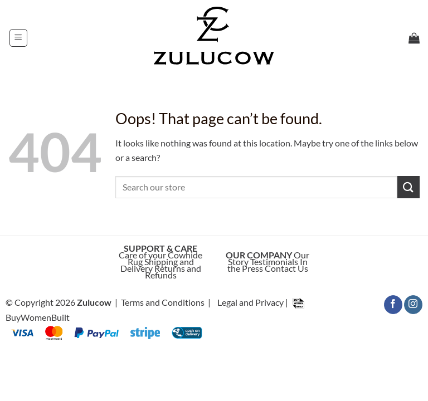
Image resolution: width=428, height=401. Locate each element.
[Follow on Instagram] (413, 304)
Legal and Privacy (250, 302)
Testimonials (274, 261)
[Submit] (408, 187)
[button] (18, 38)
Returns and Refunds (173, 271)
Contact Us (286, 268)
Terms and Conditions (163, 302)
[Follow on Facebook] (393, 304)
